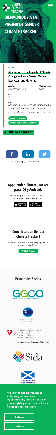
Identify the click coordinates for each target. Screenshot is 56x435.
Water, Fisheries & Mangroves (23, 123)
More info (30, 408)
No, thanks (19, 428)
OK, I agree (19, 419)
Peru (10, 97)
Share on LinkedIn (28, 154)
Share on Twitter (44, 154)
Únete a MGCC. (28, 250)
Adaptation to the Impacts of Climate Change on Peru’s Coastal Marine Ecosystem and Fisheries (29, 76)
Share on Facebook (12, 154)
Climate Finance (17, 118)
